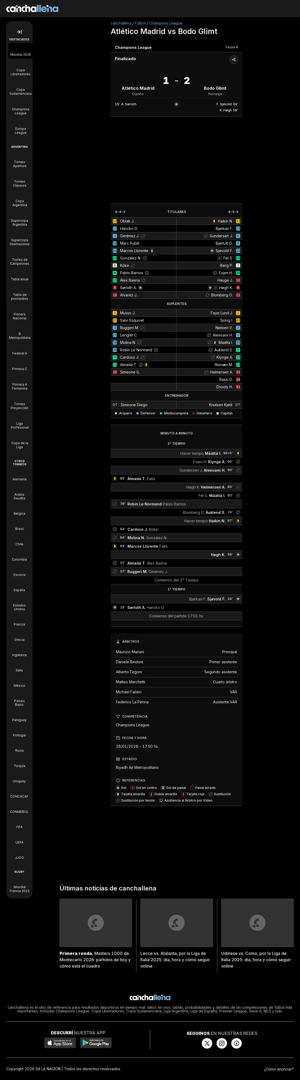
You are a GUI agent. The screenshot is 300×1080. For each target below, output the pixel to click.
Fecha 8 (232, 47)
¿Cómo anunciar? (279, 1069)
